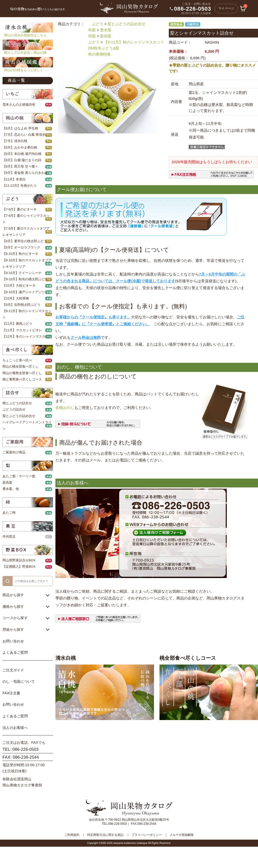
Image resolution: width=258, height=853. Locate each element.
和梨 (92, 30)
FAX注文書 (11, 693)
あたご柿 (9, 512)
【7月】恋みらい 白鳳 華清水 (24, 134)
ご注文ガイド (13, 670)
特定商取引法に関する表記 (105, 835)
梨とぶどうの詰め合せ (19, 416)
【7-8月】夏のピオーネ (20, 209)
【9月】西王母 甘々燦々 (20, 166)
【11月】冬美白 (14, 179)
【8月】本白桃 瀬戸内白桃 (22, 154)
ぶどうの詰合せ (14, 409)
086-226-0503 (192, 9)
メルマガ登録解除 (182, 835)
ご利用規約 (71, 835)
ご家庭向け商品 (14, 452)
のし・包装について (19, 681)
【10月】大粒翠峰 (16, 298)
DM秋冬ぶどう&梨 (103, 48)
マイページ (226, 8)
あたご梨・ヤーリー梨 (19, 476)
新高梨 (7, 482)
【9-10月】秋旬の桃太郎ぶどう (25, 279)
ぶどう (97, 24)
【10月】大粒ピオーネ (19, 285)
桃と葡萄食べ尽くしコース (22, 379)
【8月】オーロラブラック (21, 247)
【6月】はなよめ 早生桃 (20, 128)
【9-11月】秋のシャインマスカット (134, 42)
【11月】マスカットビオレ (22, 330)
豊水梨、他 (11, 489)
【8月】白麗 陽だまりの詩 (22, 160)
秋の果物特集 (99, 54)
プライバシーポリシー (147, 835)
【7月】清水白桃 (15, 141)
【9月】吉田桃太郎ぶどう (21, 305)
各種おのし (64, 407)
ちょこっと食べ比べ (17, 360)
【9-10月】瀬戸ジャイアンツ (24, 292)
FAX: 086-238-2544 (21, 757)
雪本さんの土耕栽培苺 (19, 104)
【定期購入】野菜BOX (19, 566)
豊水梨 (105, 30)
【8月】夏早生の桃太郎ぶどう (25, 241)
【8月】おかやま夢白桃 (20, 147)
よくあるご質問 (15, 652)
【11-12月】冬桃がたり (20, 185)
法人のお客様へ (15, 728)
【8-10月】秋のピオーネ (20, 254)
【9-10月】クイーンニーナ (22, 273)
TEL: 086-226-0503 (21, 749)
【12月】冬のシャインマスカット (27, 336)
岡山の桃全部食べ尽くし (21, 366)
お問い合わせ (13, 641)
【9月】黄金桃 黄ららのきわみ (25, 173)
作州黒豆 (9, 536)
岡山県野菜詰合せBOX (19, 560)
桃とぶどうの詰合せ (17, 403)
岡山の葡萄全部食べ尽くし (22, 373)
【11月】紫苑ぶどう (17, 323)
